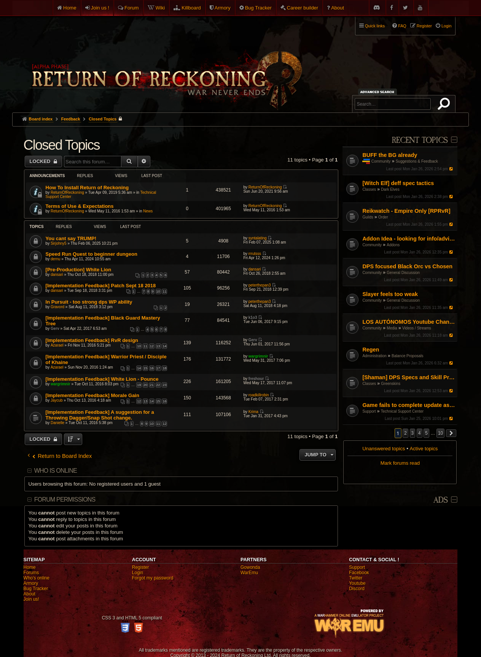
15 (145, 368)
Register (140, 567)
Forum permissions (65, 499)
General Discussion (403, 273)
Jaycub (57, 400)
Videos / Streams (416, 328)
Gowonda (250, 567)
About (337, 8)
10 (158, 291)
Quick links (375, 26)
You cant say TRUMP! (71, 238)
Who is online (55, 470)
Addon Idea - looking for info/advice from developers (409, 239)
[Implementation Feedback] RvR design (92, 340)
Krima (253, 412)
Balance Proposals (407, 356)
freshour (256, 379)
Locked (41, 161)
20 (145, 385)
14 (164, 346)
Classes (369, 189)
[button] (451, 433)
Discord (357, 588)
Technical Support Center (402, 411)
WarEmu (249, 572)
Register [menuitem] (424, 26)
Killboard (191, 8)
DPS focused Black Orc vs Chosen (407, 266)
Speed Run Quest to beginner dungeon (91, 254)
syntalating (257, 238)
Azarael (57, 345)
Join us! (31, 599)
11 (164, 291)
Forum (131, 8)
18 (164, 368)
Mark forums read (400, 463)
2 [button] (405, 433)
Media (392, 328)
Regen (370, 350)
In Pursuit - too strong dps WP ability (89, 302)
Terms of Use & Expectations (80, 206)
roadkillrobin (258, 395)
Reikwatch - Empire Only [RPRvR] (406, 211)
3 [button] (412, 433)
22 (158, 385)
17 (158, 368)
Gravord (57, 307)
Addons (393, 245)
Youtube (357, 583)
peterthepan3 (259, 285)
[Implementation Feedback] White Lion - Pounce (102, 379)
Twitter (355, 578)
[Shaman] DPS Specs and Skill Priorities (409, 377)
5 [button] (426, 433)
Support (369, 411)
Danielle (57, 423)
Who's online (36, 578)
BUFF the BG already (389, 155)
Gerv (55, 328)
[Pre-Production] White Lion (78, 269)
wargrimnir (258, 356)
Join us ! (100, 8)
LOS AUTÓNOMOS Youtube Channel (409, 322)
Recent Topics (420, 140)
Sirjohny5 (59, 243)
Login (137, 572)
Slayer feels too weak (390, 294)
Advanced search (378, 92)
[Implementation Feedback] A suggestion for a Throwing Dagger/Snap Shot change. (100, 415)
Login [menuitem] (446, 26)
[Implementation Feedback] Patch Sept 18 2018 (101, 285)
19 (139, 385)
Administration (374, 356)
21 (152, 385)
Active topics (423, 448)
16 (152, 368)
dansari (57, 274)
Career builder (302, 8)
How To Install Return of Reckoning (87, 187)
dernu (56, 259)
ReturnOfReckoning (67, 192)
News (148, 211)
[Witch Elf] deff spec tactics (398, 183)
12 (152, 346)
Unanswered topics (383, 448)
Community (381, 161)
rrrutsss (254, 254)
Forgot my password (153, 578)
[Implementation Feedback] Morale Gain (92, 395)
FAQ (402, 26)
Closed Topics (62, 145)
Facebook (359, 572)
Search (445, 105)
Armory (223, 8)
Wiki (160, 8)
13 (158, 346)
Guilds (367, 217)
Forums (31, 572)
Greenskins (390, 384)
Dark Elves (390, 189)
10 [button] (440, 433)
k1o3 (252, 317)
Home (69, 8)
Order (383, 217)
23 (164, 385)
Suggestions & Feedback (417, 161)
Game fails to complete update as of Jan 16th (409, 405)
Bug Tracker (258, 8)
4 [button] (419, 433)
